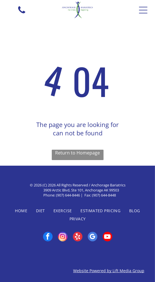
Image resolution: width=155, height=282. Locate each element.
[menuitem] (21, 211)
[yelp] (77, 237)
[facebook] (48, 237)
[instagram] (63, 237)
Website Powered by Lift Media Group (108, 270)
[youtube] (107, 237)
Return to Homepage (77, 153)
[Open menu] (143, 10)
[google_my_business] (92, 237)
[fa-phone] (21, 13)
